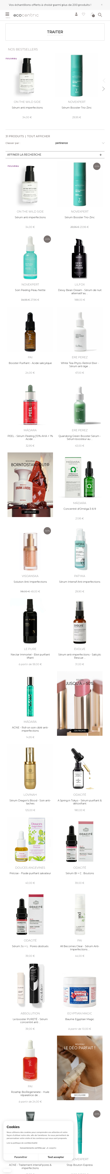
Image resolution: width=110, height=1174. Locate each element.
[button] (7, 1170)
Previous (103, 79)
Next (103, 87)
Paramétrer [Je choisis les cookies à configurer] (20, 1157)
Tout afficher (38, 136)
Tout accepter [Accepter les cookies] (56, 1157)
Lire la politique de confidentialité (22, 1143)
